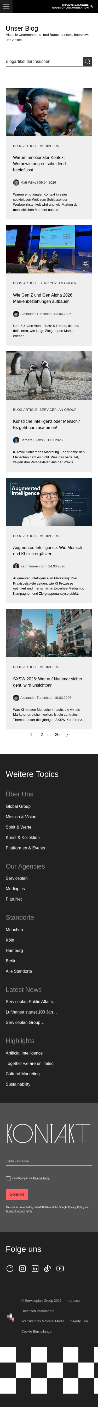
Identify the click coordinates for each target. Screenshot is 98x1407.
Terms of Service (15, 1218)
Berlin (11, 968)
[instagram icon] (22, 1276)
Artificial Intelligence (24, 1060)
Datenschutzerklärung (37, 1319)
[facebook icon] (10, 1276)
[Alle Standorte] (19, 979)
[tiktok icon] (47, 1276)
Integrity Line (78, 1329)
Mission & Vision (21, 824)
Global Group (18, 814)
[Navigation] (6, 6)
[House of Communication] (11, 1325)
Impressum (74, 1308)
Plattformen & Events (25, 855)
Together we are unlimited (30, 1071)
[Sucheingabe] (44, 61)
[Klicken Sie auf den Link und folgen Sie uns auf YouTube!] (60, 1276)
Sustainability (18, 1092)
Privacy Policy (76, 1215)
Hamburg (14, 958)
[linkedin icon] (35, 1276)
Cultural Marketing (23, 1081)
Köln (10, 948)
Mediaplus (15, 896)
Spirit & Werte (18, 835)
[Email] (49, 1170)
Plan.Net (14, 907)
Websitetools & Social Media (43, 1329)
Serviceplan (17, 886)
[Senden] (17, 1202)
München (14, 937)
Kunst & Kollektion (23, 845)
